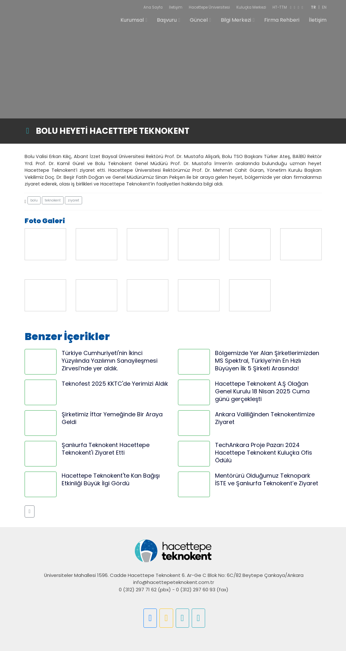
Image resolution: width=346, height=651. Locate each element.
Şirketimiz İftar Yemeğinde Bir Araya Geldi (112, 418)
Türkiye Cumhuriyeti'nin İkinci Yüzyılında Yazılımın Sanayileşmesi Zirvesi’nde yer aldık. (110, 360)
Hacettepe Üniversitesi (209, 7)
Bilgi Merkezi (236, 20)
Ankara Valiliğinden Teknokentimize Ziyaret (265, 418)
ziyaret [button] (73, 200)
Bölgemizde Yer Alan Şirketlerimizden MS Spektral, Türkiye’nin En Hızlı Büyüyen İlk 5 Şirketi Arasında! (267, 360)
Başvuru (167, 20)
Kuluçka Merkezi (251, 7)
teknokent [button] (53, 200)
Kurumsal (132, 20)
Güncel (199, 20)
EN (324, 7)
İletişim (175, 7)
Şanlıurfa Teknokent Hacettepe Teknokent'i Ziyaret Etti (106, 449)
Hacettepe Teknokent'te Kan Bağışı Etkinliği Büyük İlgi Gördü (111, 479)
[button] (30, 511)
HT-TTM (280, 7)
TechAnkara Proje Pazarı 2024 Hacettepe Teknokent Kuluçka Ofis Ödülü (263, 452)
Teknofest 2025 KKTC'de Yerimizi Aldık (115, 384)
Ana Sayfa (153, 7)
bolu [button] (34, 200)
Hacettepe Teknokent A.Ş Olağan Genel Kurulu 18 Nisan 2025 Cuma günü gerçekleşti (262, 391)
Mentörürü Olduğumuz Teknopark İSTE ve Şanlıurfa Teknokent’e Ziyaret (266, 479)
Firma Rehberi (281, 20)
